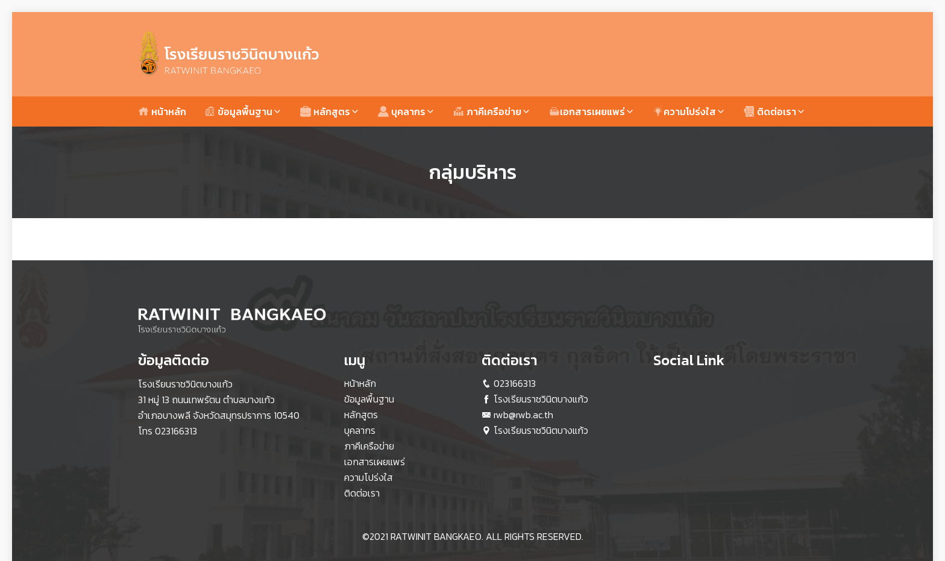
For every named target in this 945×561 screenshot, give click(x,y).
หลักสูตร (325, 111)
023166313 (176, 431)
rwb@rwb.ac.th (523, 414)
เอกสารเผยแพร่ (587, 111)
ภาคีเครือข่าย (487, 111)
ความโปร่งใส (684, 111)
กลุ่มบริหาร (472, 172)
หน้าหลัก (162, 111)
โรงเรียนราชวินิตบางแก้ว (541, 399)
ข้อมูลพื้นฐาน (238, 111)
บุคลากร (401, 111)
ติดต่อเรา (770, 111)
